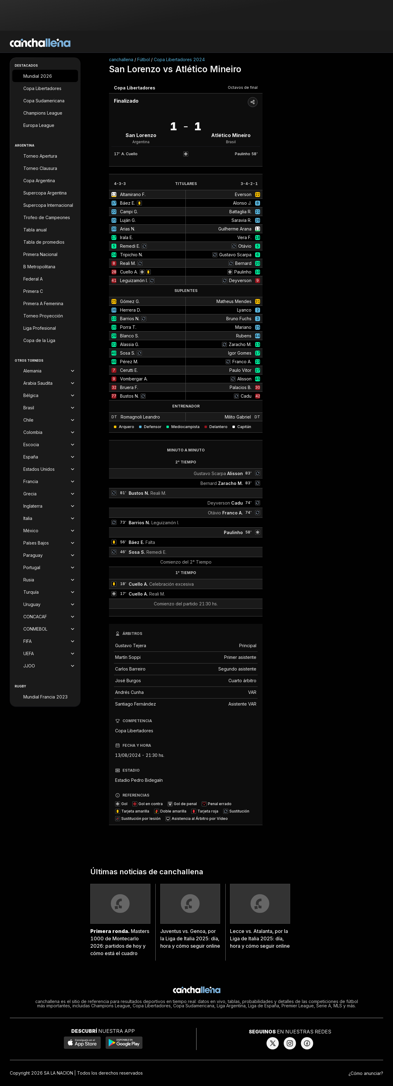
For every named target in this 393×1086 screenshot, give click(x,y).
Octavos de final (243, 87)
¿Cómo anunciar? (365, 1073)
